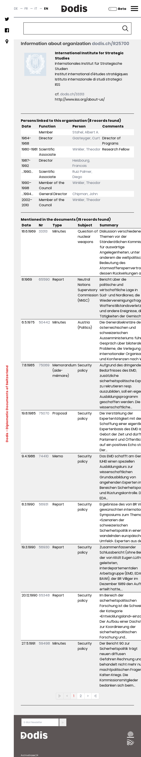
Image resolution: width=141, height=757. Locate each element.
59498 (44, 643)
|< (60, 695)
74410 (44, 456)
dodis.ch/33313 (72, 94)
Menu (134, 6)
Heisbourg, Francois (81, 163)
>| (95, 695)
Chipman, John (85, 193)
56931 (43, 504)
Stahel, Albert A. (85, 132)
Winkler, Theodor (86, 149)
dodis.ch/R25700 (110, 43)
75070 (44, 413)
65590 (44, 279)
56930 (44, 547)
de (16, 8)
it (36, 8)
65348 (44, 595)
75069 (44, 365)
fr (26, 8)
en (46, 8)
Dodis (7, 437)
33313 (43, 231)
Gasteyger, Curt (86, 138)
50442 (44, 322)
